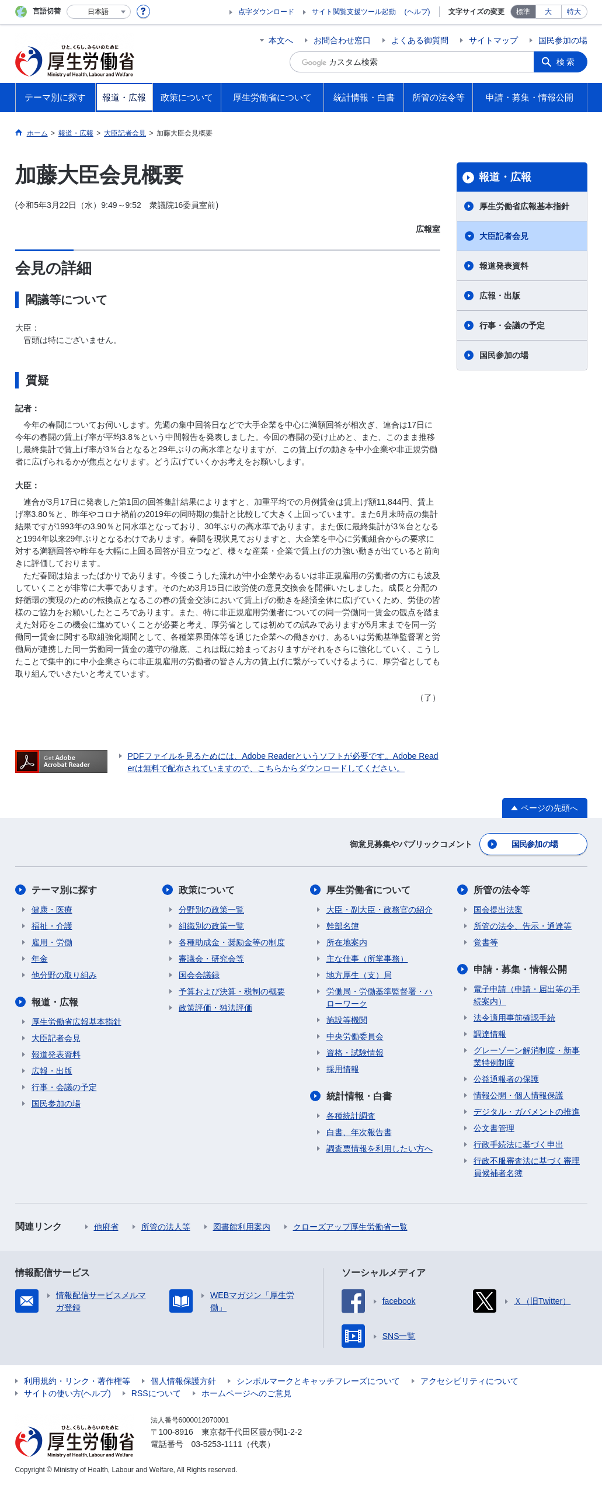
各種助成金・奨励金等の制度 (232, 942)
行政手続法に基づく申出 (518, 1144)
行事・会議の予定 (512, 325)
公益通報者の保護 (506, 1079)
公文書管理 (494, 1128)
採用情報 (342, 1069)
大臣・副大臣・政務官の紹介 (379, 909)
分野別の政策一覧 (211, 909)
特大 (574, 12)
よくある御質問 (419, 40)
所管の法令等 (502, 890)
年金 (40, 958)
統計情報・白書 (359, 1096)
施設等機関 (346, 1020)
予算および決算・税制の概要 (232, 991)
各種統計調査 (350, 1115)
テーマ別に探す (64, 890)
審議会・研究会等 (211, 958)
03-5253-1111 (217, 1444)
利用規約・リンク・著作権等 (77, 1381)
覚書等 (486, 942)
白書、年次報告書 (359, 1132)
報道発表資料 (503, 265)
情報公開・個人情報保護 (518, 1095)
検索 (566, 62)
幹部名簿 (342, 926)
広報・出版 (499, 295)
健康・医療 (52, 909)
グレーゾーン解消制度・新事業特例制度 (527, 1056)
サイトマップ (493, 40)
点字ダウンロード (266, 12)
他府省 (106, 1226)
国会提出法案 (498, 909)
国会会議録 (199, 975)
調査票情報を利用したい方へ (379, 1148)
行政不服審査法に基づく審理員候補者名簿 (527, 1167)
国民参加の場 (562, 40)
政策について (207, 890)
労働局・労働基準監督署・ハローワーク (379, 997)
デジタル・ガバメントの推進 (527, 1111)
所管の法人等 (165, 1226)
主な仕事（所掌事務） (367, 958)
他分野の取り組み (64, 975)
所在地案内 (346, 942)
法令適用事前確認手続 (514, 1017)
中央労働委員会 (355, 1036)
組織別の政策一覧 (211, 926)
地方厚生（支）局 (359, 975)
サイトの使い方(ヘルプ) (67, 1393)
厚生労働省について (368, 890)
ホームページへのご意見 (246, 1393)
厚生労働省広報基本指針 (524, 206)
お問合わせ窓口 (342, 40)
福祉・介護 (52, 926)
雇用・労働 (52, 942)
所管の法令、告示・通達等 (523, 926)
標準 (523, 12)
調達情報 (490, 1034)
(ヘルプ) (417, 12)
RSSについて (156, 1393)
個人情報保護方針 (183, 1381)
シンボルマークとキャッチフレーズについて (318, 1381)
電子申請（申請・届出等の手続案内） (527, 995)
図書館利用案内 (241, 1226)
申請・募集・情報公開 (520, 969)
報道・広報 (505, 177)
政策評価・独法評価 (215, 1007)
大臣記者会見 (503, 236)
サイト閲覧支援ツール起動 (354, 12)
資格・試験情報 (355, 1052)
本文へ (281, 40)
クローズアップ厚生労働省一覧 (350, 1226)
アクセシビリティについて (469, 1381)
